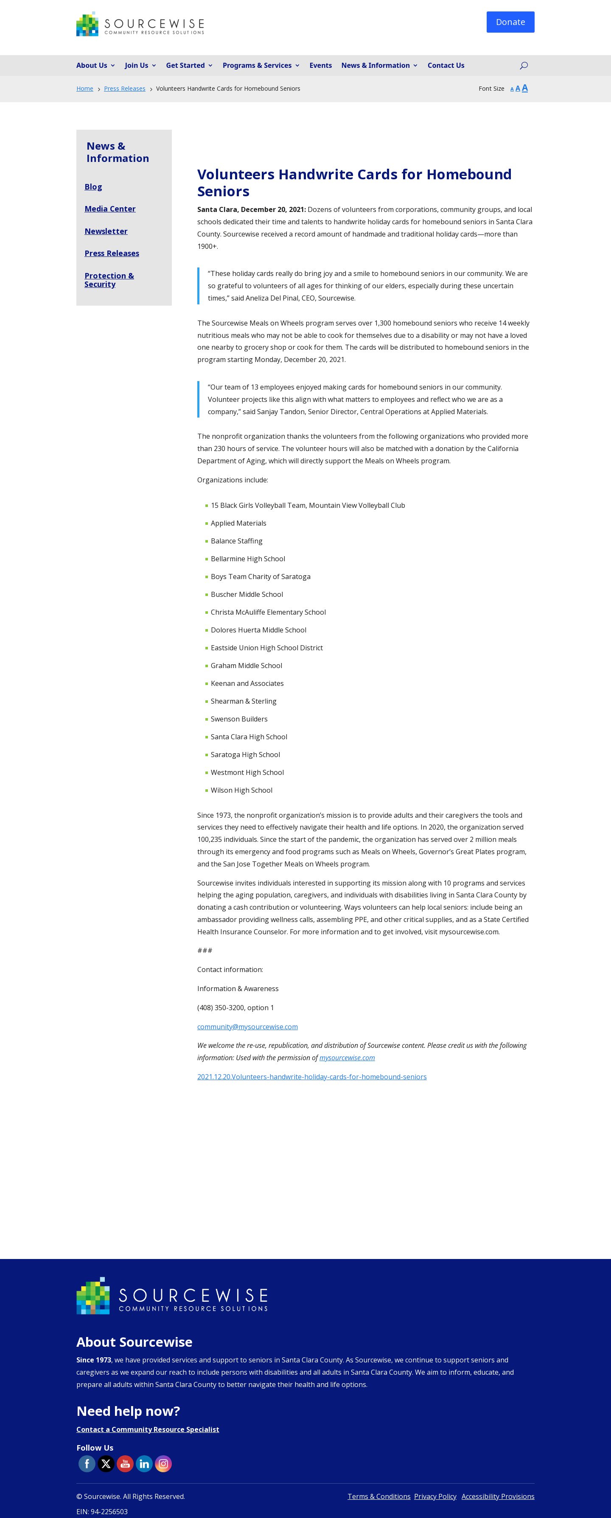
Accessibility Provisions (498, 1496)
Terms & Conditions (379, 1496)
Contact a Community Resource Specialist (147, 1429)
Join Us (137, 65)
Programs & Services (257, 65)
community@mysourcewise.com (247, 1026)
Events (321, 65)
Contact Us (446, 65)
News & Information (376, 65)
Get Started (185, 65)
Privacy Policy (435, 1496)
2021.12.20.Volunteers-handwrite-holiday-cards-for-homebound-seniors (312, 1076)
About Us (91, 65)
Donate (510, 22)
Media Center (110, 208)
